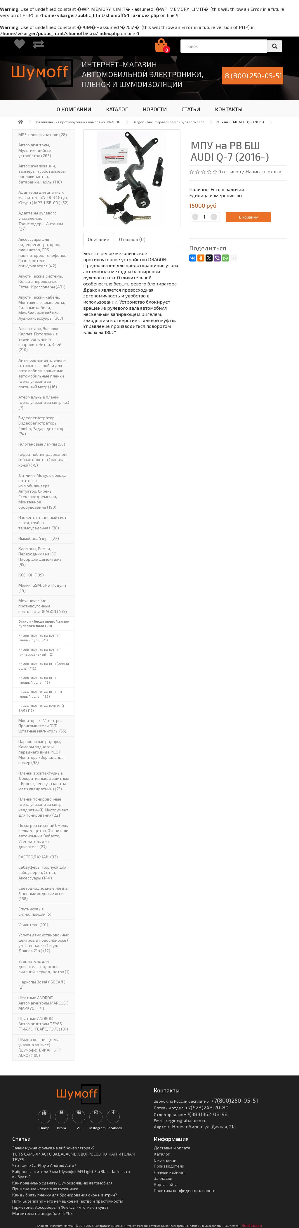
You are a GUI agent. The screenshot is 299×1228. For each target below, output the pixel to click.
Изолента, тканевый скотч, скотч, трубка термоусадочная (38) (43, 522)
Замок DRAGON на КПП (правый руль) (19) (37, 680)
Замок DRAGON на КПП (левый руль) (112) (43, 665)
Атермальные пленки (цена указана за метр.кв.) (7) (43, 402)
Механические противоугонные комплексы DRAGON (77, 122)
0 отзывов (229, 171)
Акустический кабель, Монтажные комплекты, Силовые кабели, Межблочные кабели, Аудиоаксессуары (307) (41, 308)
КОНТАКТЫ (229, 109)
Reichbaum (252, 1225)
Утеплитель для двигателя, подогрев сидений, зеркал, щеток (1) (43, 966)
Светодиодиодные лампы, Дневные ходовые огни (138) (43, 893)
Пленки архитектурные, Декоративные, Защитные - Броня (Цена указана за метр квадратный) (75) (43, 780)
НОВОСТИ (155, 109)
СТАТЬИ (191, 109)
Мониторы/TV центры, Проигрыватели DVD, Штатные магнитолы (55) (42, 725)
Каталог (162, 1153)
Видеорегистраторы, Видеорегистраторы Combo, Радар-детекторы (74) (42, 425)
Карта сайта (166, 1184)
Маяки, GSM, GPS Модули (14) (42, 588)
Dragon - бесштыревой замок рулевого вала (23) (43, 623)
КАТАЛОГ (117, 109)
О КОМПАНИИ (74, 109)
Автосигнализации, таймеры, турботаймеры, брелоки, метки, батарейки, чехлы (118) (42, 173)
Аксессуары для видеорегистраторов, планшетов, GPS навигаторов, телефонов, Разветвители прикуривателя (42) (42, 252)
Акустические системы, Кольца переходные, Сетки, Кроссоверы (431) (41, 281)
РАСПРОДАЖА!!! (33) (38, 856)
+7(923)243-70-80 (207, 1107)
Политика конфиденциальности (184, 1190)
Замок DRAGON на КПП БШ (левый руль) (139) (40, 694)
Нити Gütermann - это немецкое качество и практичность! (67, 1200)
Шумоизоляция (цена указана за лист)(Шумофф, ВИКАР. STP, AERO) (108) (39, 1047)
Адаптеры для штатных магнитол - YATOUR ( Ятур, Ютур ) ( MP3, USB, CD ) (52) (43, 197)
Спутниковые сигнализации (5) (34, 911)
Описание (98, 239)
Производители (169, 1165)
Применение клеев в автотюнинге (45, 1188)
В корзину (248, 216)
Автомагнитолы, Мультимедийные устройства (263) (35, 150)
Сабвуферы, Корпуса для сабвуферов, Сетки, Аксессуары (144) (42, 872)
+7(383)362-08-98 (206, 1114)
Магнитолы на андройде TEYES (42, 1213)
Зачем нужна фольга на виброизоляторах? (53, 1147)
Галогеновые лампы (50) (41, 443)
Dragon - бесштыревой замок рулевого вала (168, 122)
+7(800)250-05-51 (234, 1100)
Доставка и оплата (172, 1147)
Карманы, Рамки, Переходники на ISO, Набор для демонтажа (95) (40, 556)
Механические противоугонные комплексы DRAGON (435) (42, 606)
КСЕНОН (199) (31, 574)
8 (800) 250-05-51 (253, 75)
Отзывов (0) (132, 239)
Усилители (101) (33, 924)
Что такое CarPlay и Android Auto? (44, 1165)
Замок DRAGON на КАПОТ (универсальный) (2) (39, 651)
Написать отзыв (263, 171)
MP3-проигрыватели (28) (42, 134)
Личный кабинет (169, 1172)
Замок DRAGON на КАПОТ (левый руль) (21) (39, 637)
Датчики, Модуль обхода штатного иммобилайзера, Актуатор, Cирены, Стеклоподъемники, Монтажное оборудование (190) (42, 491)
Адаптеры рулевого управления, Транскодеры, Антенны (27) (40, 220)
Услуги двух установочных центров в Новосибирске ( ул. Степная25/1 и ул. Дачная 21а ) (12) (43, 942)
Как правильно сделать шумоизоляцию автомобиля (62, 1182)
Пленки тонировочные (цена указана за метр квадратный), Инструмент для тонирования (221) (43, 806)
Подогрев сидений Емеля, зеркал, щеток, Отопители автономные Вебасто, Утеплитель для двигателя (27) (43, 836)
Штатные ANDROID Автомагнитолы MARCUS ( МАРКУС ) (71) (43, 1003)
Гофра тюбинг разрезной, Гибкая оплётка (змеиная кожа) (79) (42, 459)
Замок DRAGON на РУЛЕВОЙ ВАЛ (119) (41, 708)
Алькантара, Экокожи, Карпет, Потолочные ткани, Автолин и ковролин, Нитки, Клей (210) (39, 339)
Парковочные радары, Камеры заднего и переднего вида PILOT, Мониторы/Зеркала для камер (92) (41, 752)
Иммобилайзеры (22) (38, 538)
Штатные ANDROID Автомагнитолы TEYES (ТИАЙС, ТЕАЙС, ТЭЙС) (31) (43, 1023)
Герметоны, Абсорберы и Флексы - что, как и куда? (60, 1207)
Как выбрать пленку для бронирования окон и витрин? (64, 1194)
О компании (165, 1160)
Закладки (163, 1178)
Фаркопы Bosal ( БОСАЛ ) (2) (41, 984)
